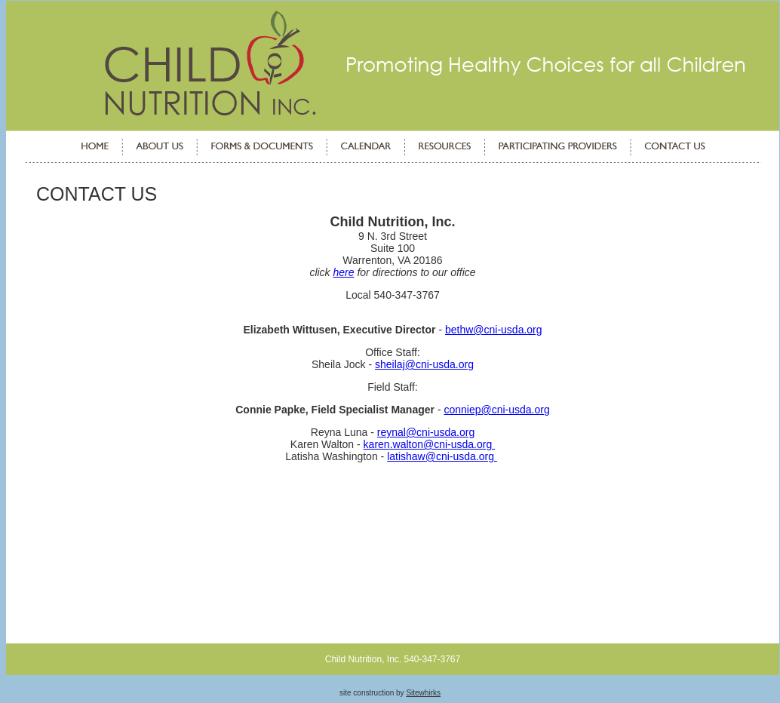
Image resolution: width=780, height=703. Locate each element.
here (344, 272)
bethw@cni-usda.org (493, 330)
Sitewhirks (423, 693)
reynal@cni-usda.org (425, 432)
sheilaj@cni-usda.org (424, 364)
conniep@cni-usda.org (496, 410)
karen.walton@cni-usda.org (430, 444)
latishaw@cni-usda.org (442, 456)
